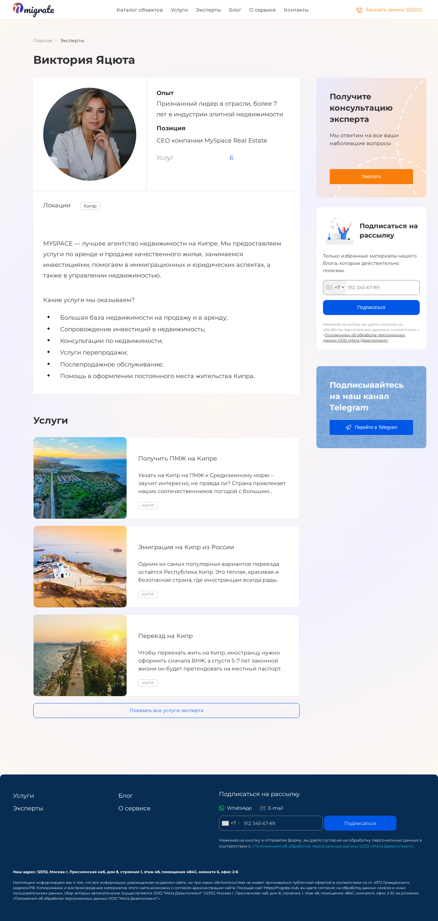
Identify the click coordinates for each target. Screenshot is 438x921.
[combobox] (334, 287)
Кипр (90, 206)
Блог (235, 10)
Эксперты (208, 10)
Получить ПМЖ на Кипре (177, 458)
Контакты (296, 10)
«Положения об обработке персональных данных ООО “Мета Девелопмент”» (86, 898)
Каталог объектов (140, 10)
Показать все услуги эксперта (166, 710)
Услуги (179, 10)
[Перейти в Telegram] (371, 427)
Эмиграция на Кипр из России (186, 547)
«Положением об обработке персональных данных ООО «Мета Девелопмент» (333, 846)
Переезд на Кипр (165, 636)
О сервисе (262, 10)
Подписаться (360, 823)
